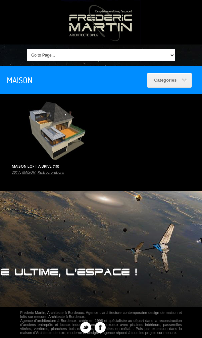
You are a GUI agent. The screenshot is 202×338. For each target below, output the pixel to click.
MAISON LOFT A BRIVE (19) (35, 166)
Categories (170, 80)
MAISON (29, 172)
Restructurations (51, 172)
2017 (16, 172)
